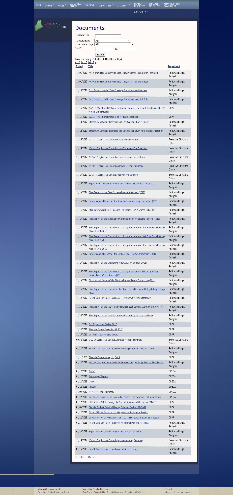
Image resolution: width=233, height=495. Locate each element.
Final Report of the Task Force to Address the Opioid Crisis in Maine (126, 316)
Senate (49, 5)
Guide (97, 385)
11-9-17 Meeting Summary (106, 396)
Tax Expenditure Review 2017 (108, 325)
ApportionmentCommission (172, 4)
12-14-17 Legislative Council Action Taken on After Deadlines (123, 149)
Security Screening (115, 492)
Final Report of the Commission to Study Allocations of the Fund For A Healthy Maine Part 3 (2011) (125, 247)
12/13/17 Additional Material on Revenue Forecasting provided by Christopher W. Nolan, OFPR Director (125, 109)
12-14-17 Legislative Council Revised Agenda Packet (118, 140)
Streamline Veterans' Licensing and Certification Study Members (124, 122)
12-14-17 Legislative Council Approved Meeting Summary (121, 457)
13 (78, 62)
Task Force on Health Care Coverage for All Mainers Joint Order (124, 99)
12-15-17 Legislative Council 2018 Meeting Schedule (119, 175)
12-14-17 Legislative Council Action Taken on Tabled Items (122, 157)
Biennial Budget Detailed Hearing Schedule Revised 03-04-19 (122, 419)
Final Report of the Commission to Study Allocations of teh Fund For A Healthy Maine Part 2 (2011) (125, 238)
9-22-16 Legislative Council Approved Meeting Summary (120, 341)
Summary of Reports (104, 379)
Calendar (90, 5)
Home (38, 5)
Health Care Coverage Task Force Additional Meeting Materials (124, 439)
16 (89, 62)
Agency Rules (62, 492)
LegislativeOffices (75, 5)
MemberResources (139, 4)
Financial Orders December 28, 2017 (111, 330)
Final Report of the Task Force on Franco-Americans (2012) (122, 193)
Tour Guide (87, 492)
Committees (106, 5)
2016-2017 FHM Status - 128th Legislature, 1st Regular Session (123, 425)
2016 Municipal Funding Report (108, 336)
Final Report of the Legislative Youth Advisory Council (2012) (123, 263)
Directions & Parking (134, 492)
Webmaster (186, 492)
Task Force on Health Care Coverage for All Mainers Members (123, 90)
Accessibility (99, 492)
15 (85, 62)
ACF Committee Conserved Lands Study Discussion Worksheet (123, 81)
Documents (123, 5)
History (97, 390)
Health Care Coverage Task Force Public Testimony (118, 466)
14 (82, 62)
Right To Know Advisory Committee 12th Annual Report (120, 448)
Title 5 (97, 373)
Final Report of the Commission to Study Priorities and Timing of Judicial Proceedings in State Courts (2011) (125, 273)
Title (95, 66)
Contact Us (141, 12)
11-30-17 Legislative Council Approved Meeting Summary (121, 166)
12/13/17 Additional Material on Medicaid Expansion (119, 117)
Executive (42, 492)
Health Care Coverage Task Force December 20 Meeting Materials (125, 298)
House (62, 5)
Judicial (51, 492)
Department (165, 66)
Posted (84, 66)
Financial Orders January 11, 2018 (109, 359)
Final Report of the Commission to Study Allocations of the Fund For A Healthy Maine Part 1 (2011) (125, 229)
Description (185, 66)
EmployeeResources (154, 4)
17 (92, 62)
